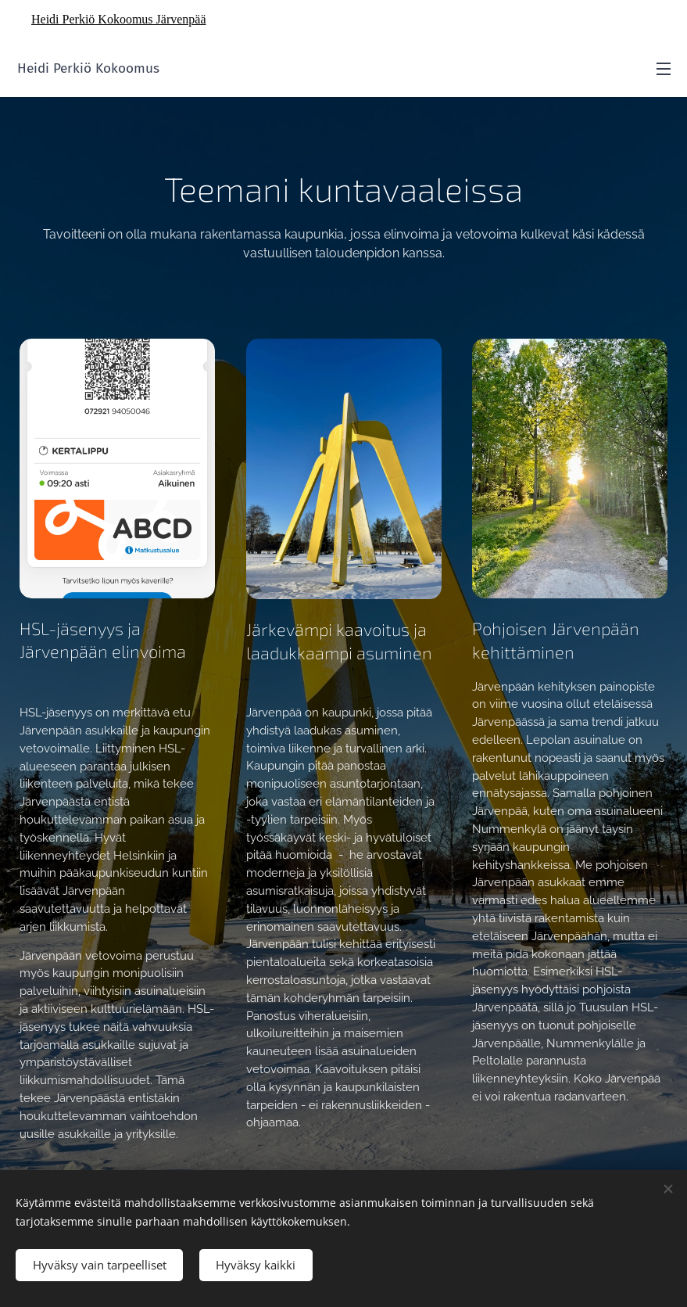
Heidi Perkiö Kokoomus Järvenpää (118, 19)
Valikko (664, 69)
